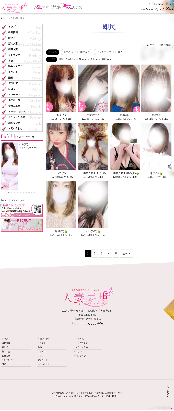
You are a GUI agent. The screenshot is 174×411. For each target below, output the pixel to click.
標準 (61, 59)
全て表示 (68, 52)
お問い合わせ (15, 128)
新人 (120, 52)
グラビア (13, 83)
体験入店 (85, 52)
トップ (11, 26)
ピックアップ (104, 52)
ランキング (14, 55)
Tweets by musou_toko (13, 200)
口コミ (11, 89)
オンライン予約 (16, 117)
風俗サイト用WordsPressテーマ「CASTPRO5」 (96, 396)
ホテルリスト (15, 100)
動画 (10, 77)
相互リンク (14, 123)
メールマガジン (16, 111)
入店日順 (70, 59)
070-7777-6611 (93, 323)
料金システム (15, 66)
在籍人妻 (13, 49)
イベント (13, 72)
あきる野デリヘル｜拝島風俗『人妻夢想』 (85, 393)
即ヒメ (11, 38)
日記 (10, 60)
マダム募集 (14, 106)
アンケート (14, 94)
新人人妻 (13, 43)
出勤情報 (13, 32)
